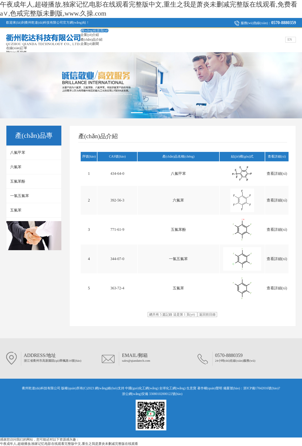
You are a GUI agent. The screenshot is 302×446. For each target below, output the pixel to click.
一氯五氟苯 (19, 196)
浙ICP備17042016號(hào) (260, 388)
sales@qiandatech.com (136, 360)
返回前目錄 (207, 314)
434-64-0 (117, 174)
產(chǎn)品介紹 (91, 39)
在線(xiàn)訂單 (16, 48)
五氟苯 (15, 210)
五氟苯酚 (17, 181)
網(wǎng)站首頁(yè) (94, 30)
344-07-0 (117, 259)
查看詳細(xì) (277, 174)
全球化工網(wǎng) (172, 388)
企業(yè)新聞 (89, 44)
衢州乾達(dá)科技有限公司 (41, 388)
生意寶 (191, 388)
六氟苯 (15, 167)
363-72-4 (117, 288)
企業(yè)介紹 (89, 35)
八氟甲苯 (17, 152)
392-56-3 (117, 200)
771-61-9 (117, 229)
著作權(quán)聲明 (210, 388)
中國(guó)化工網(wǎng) (142, 388)
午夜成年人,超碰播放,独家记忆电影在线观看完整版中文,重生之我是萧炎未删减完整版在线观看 (69, 444)
